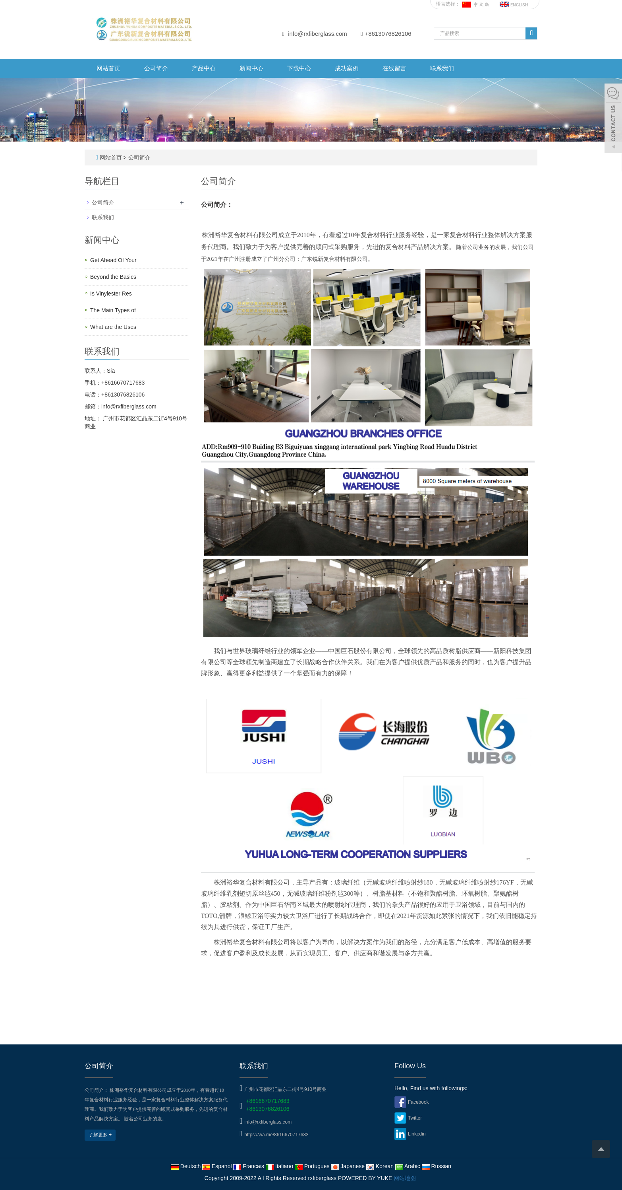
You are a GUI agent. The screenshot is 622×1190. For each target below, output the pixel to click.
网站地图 (405, 1178)
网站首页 (108, 68)
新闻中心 (251, 68)
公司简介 (156, 68)
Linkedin (417, 1134)
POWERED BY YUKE (366, 1178)
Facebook (418, 1102)
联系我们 (442, 68)
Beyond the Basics (113, 277)
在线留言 (394, 68)
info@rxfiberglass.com (317, 33)
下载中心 (299, 68)
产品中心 (204, 68)
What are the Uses (113, 327)
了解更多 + (100, 1135)
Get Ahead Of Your (113, 260)
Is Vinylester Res (111, 293)
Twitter (415, 1118)
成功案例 (347, 68)
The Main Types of (113, 310)
